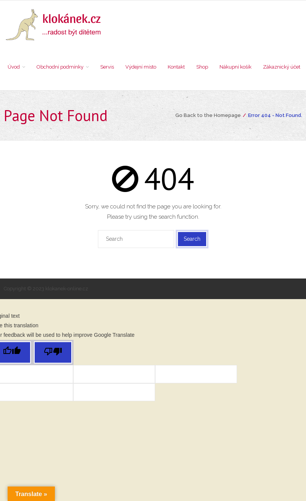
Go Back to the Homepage (208, 115)
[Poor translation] (53, 352)
